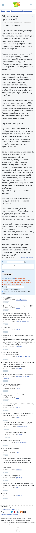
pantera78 (18, 470)
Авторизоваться (20, 278)
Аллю (17, 452)
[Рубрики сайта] (3, 4)
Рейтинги (3, 514)
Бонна (8, 514)
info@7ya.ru (4, 509)
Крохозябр (19, 477)
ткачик (18, 388)
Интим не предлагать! (22, 321)
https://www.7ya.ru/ (13, 509)
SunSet (18, 407)
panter (17, 398)
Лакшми (18, 329)
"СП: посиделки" (27, 22)
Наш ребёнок (14, 514)
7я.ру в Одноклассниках (21, 512)
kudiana (18, 417)
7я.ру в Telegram (12, 512)
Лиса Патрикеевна (21, 442)
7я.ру (24, 512)
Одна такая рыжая (27, 257)
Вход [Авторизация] (32, 4)
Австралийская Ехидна (23, 356)
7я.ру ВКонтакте (18, 512)
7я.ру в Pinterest (15, 512)
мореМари (19, 495)
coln (17, 487)
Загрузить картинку (3, 271)
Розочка (18, 308)
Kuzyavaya (19, 368)
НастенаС (19, 346)
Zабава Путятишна (21, 300)
